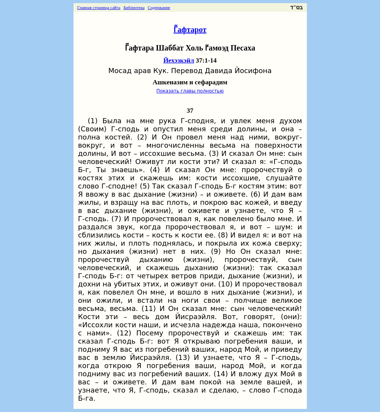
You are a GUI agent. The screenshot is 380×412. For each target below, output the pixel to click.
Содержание (159, 7)
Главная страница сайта (99, 7)
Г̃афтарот (190, 29)
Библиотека (134, 7)
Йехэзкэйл (178, 60)
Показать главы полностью (190, 91)
